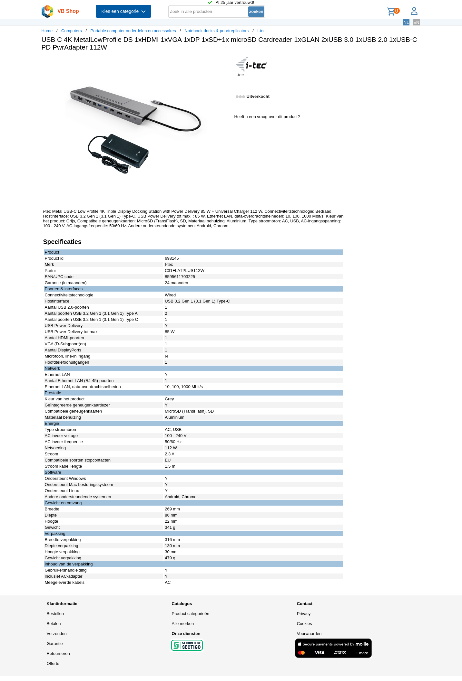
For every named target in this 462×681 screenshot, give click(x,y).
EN (416, 22)
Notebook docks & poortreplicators (217, 30)
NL (406, 22)
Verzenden (57, 633)
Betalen (54, 623)
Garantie (55, 643)
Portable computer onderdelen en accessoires (133, 30)
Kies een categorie (123, 11)
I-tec (261, 30)
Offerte (53, 663)
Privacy (304, 613)
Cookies (304, 623)
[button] (225, 63)
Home (47, 30)
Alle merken (183, 623)
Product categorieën (190, 613)
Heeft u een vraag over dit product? (267, 116)
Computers (71, 30)
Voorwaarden (309, 633)
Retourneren (58, 653)
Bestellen (55, 613)
